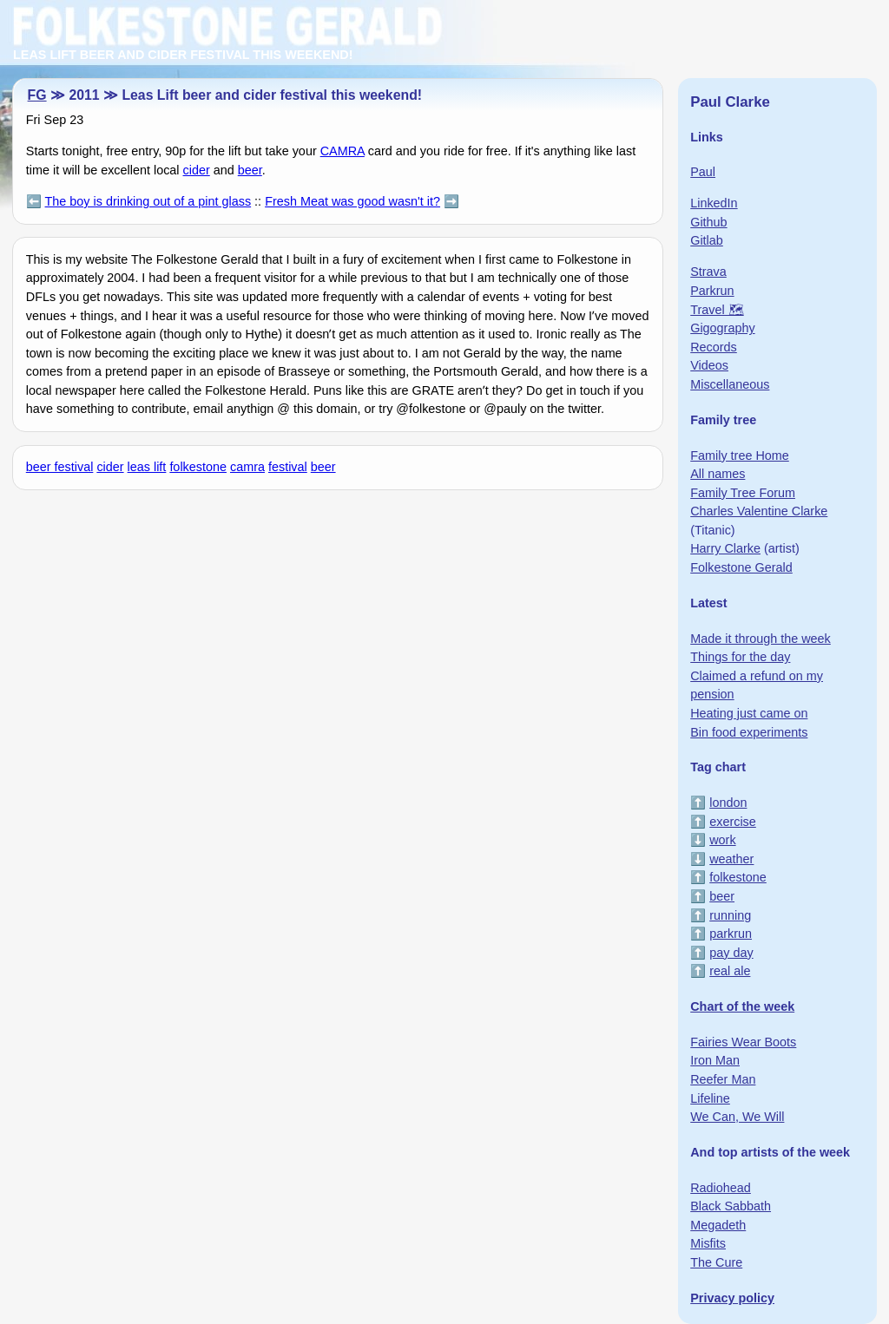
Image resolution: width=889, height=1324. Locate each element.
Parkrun (712, 291)
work (722, 840)
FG (37, 95)
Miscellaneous (729, 384)
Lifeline (710, 1098)
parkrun (730, 934)
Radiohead (720, 1188)
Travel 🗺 (716, 310)
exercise (732, 822)
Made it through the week (760, 639)
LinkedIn (713, 203)
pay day (731, 953)
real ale (729, 971)
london (728, 802)
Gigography (722, 328)
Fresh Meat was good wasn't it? (352, 201)
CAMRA (342, 151)
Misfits (708, 1243)
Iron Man (715, 1060)
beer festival (60, 467)
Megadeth (718, 1225)
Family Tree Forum (742, 493)
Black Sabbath (730, 1206)
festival (287, 467)
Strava (708, 272)
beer (250, 170)
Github (708, 222)
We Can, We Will (737, 1117)
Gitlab (706, 240)
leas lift (147, 467)
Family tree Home (739, 455)
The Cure (716, 1262)
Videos (709, 365)
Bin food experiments (748, 732)
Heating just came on (748, 713)
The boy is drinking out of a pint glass (148, 201)
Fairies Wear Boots (743, 1042)
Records (713, 347)
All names (717, 474)
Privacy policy (732, 1298)
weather (731, 859)
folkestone (198, 467)
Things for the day (740, 657)
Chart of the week (742, 1006)
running (730, 915)
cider (196, 170)
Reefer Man (722, 1079)
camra (247, 467)
